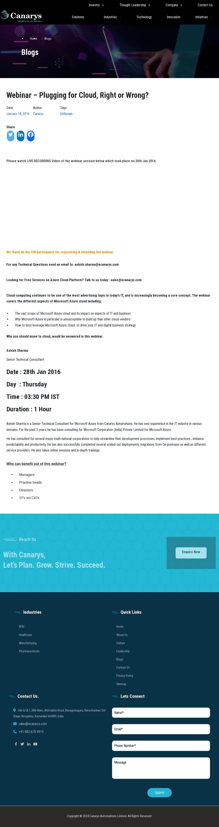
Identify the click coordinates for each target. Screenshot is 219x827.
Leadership (123, 657)
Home (120, 633)
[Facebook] (30, 136)
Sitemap (121, 690)
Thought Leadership (135, 5)
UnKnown (66, 114)
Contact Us (205, 5)
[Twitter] (10, 136)
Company (174, 5)
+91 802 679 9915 (31, 738)
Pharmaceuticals (29, 657)
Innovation (173, 17)
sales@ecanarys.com (33, 730)
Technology (144, 17)
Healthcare (25, 641)
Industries (112, 17)
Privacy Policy (124, 682)
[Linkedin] (20, 136)
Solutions (80, 17)
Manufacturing (28, 649)
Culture (120, 649)
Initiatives (204, 17)
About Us (122, 641)
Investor (97, 5)
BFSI (21, 633)
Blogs (47, 38)
